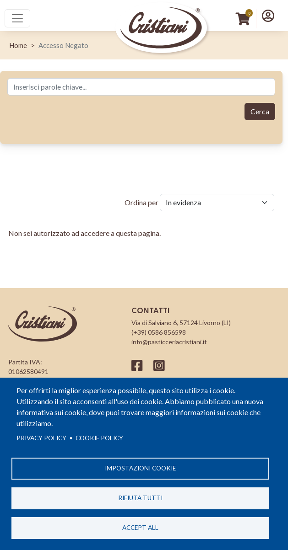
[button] (268, 15)
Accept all (140, 527)
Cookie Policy (99, 438)
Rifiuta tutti (140, 498)
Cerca (259, 111)
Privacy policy (41, 438)
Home (18, 45)
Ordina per (141, 202)
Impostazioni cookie (140, 468)
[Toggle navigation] (17, 18)
